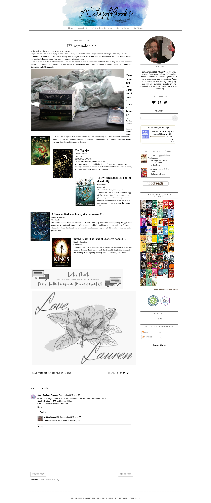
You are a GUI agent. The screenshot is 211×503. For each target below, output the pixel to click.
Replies (43, 412)
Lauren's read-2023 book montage (159, 195)
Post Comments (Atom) (50, 480)
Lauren (153, 131)
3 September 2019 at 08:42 (69, 395)
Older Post (125, 474)
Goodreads (79, 156)
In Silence (138, 28)
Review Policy (123, 28)
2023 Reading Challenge (158, 127)
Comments (147, 337)
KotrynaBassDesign (129, 498)
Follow (159, 319)
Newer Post (38, 474)
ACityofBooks (50, 417)
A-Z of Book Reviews (102, 28)
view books (171, 142)
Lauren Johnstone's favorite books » (165, 290)
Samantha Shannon (159, 174)
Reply (39, 407)
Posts (145, 332)
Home (70, 28)
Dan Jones (156, 165)
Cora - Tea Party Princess (47, 395)
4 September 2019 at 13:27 (70, 417)
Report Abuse (159, 345)
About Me (83, 28)
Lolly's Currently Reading (157, 151)
